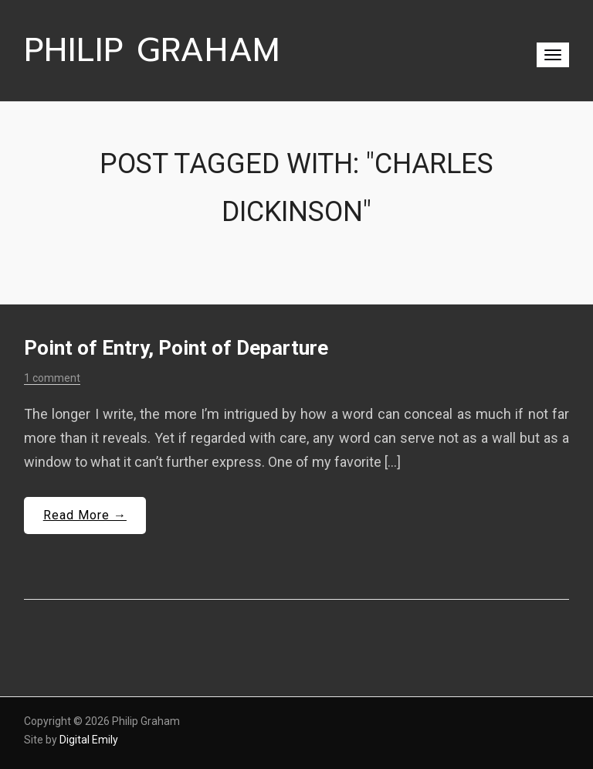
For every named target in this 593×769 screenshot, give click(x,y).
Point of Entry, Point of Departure (176, 347)
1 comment (52, 378)
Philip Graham (152, 50)
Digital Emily (88, 739)
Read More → (85, 515)
